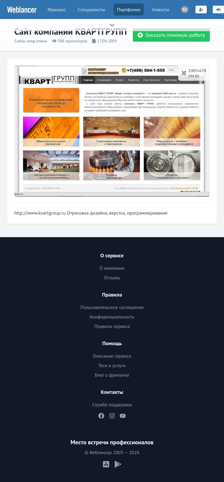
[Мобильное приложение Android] (118, 464)
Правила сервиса (112, 326)
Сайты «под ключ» (31, 41)
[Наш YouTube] (123, 416)
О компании (112, 268)
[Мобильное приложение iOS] (106, 464)
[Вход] (218, 9)
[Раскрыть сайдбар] (112, 25)
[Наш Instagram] (112, 416)
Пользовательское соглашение (111, 307)
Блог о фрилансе (112, 375)
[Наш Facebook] (101, 416)
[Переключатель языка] (185, 9)
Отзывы (112, 277)
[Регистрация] (201, 9)
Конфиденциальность (112, 317)
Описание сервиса (112, 356)
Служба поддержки (112, 405)
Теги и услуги (112, 365)
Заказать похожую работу (171, 34)
